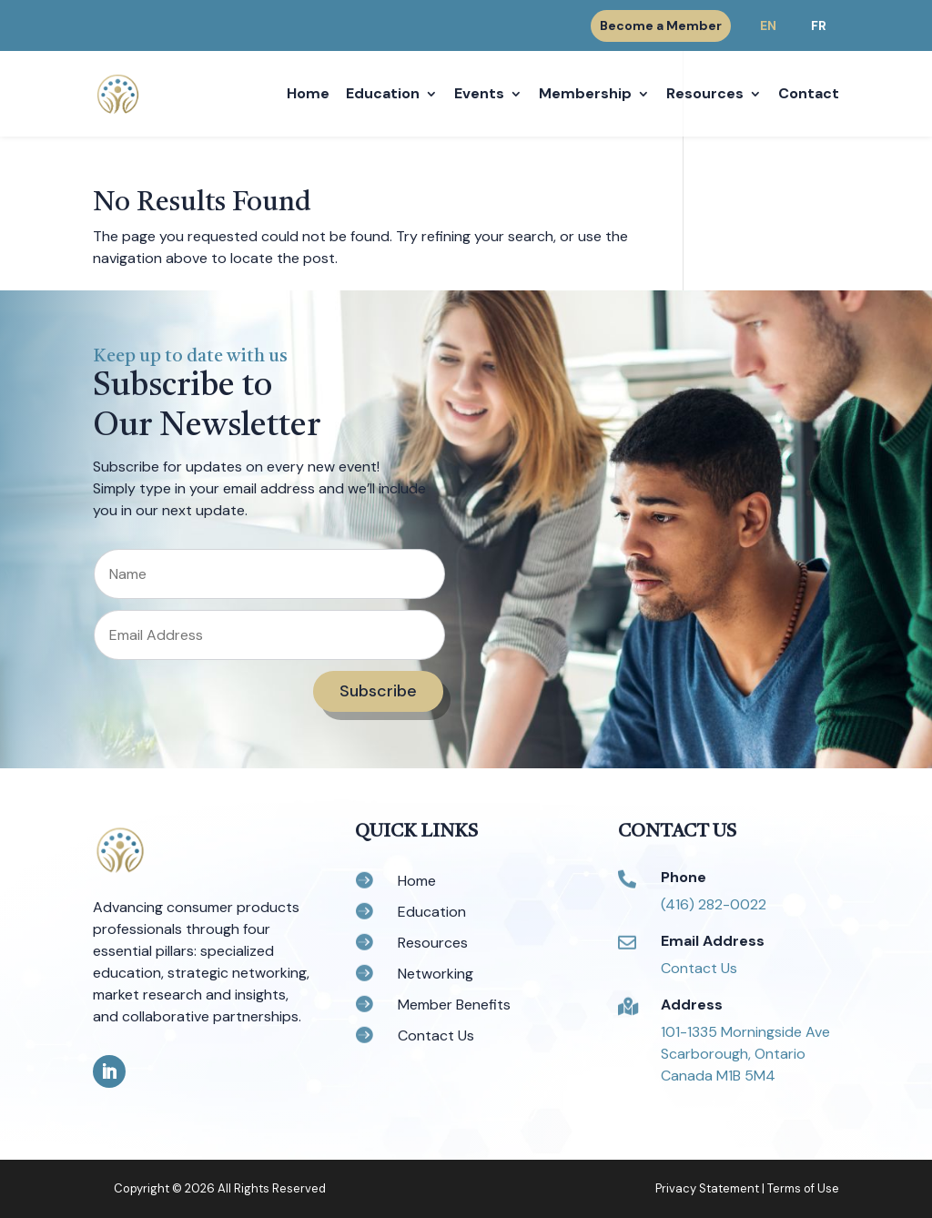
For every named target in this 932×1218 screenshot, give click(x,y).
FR (818, 25)
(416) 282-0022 (713, 904)
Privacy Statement (707, 1188)
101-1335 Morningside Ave (745, 1031)
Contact (808, 95)
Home (308, 95)
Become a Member (661, 25)
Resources (705, 95)
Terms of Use (803, 1188)
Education (383, 95)
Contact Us (699, 968)
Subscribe (378, 691)
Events (479, 95)
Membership (585, 95)
